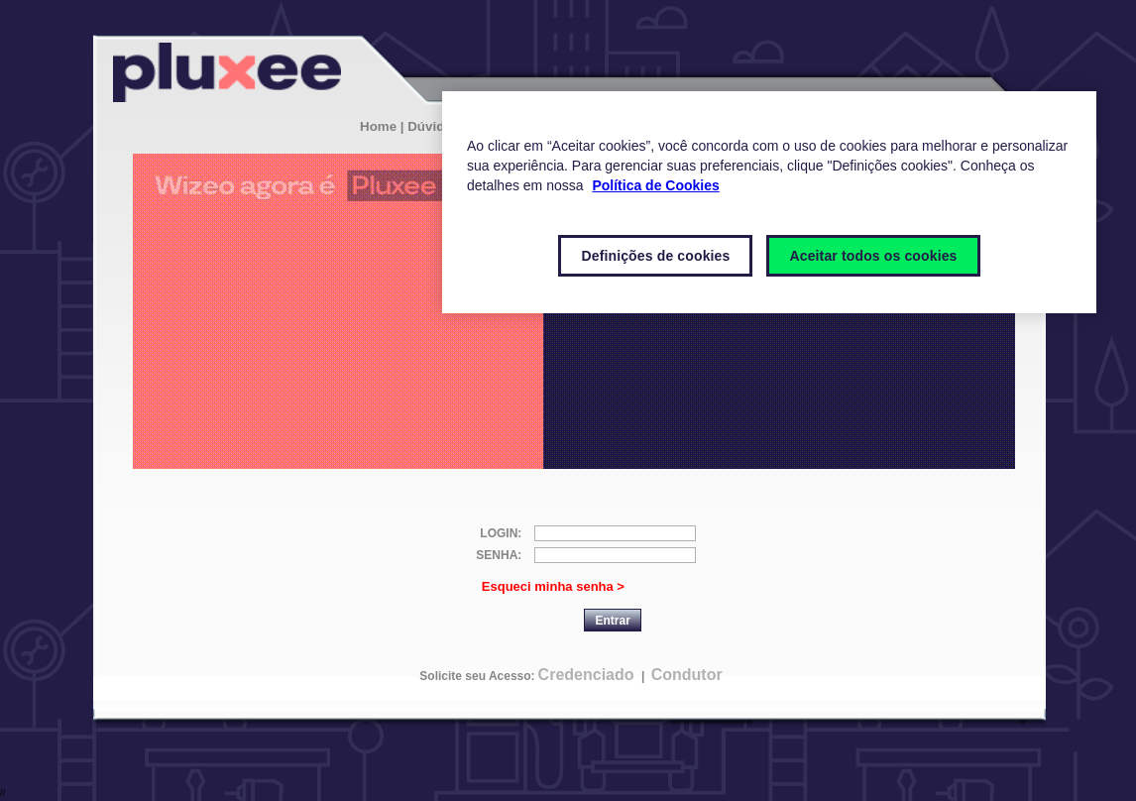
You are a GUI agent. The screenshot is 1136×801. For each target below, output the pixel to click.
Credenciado (586, 674)
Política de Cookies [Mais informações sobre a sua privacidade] (655, 185)
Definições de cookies (655, 256)
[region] (769, 202)
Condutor (687, 674)
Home (378, 126)
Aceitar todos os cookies (873, 256)
